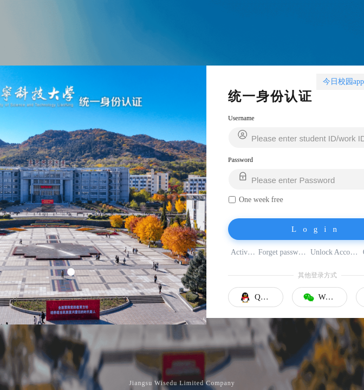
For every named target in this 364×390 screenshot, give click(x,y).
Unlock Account (335, 252)
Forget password (283, 252)
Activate (243, 252)
